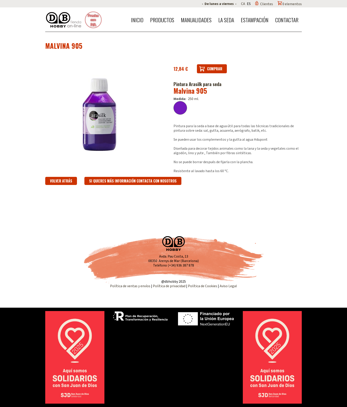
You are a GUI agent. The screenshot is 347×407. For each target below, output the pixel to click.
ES (249, 3)
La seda (226, 19)
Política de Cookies (202, 286)
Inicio (137, 19)
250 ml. (193, 98)
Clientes (266, 4)
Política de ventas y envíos (130, 286)
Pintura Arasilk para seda (197, 84)
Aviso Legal (228, 286)
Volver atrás (61, 181)
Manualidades (196, 19)
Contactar (286, 19)
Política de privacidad (169, 286)
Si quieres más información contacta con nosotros (133, 181)
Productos (162, 19)
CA (243, 3)
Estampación (254, 19)
